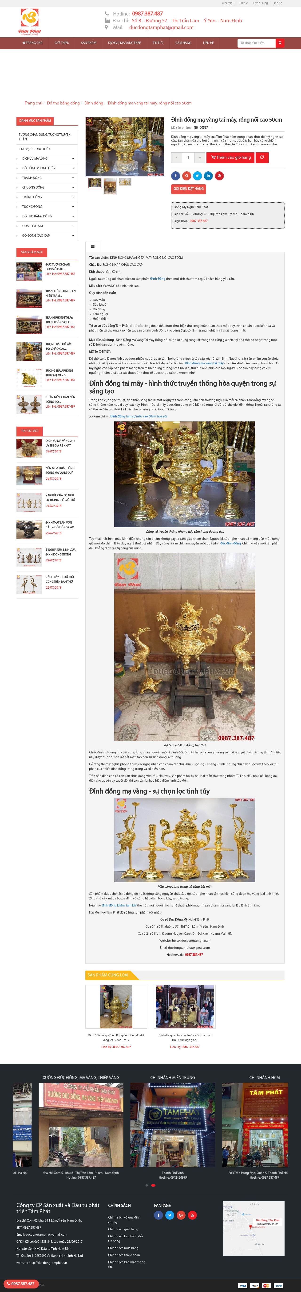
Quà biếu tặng (32, 226)
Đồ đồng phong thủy (37, 168)
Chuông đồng (32, 187)
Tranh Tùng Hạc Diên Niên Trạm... (61, 293)
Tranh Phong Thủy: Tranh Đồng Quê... (59, 320)
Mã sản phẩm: (181, 128)
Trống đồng (31, 197)
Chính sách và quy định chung (124, 1220)
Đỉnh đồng (93, 103)
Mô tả (95, 247)
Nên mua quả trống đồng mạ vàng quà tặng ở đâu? (60, 473)
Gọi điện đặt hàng (189, 189)
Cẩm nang (183, 43)
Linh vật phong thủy (34, 149)
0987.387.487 (20, 1284)
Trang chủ (32, 43)
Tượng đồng (31, 207)
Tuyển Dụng (260, 3)
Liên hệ (277, 3)
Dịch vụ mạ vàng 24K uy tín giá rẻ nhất (60, 443)
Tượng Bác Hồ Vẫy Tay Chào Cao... (58, 347)
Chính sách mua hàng (123, 1248)
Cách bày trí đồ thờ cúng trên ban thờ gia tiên (60, 582)
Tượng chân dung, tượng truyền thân (45, 137)
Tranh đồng (31, 178)
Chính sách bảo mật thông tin (126, 1265)
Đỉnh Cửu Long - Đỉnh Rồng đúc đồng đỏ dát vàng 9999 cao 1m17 (116, 1038)
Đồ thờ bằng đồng (63, 103)
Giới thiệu (228, 3)
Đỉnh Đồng (157, 279)
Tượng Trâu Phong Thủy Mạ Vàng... (59, 373)
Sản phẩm (88, 43)
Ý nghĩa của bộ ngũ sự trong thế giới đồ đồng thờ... (60, 500)
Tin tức (243, 3)
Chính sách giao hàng (123, 1229)
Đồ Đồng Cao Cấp (35, 236)
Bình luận (119, 247)
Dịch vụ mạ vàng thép (124, 43)
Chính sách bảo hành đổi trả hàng (125, 1239)
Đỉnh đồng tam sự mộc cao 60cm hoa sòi (138, 416)
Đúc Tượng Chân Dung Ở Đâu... (58, 267)
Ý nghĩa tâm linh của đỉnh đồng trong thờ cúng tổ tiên (60, 554)
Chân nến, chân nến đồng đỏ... (60, 400)
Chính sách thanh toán (124, 1255)
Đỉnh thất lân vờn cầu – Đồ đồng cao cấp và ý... (60, 527)
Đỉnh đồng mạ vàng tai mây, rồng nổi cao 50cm (150, 103)
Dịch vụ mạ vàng (34, 159)
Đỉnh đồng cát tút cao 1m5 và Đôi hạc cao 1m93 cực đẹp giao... (184, 1038)
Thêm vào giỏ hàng (230, 158)
